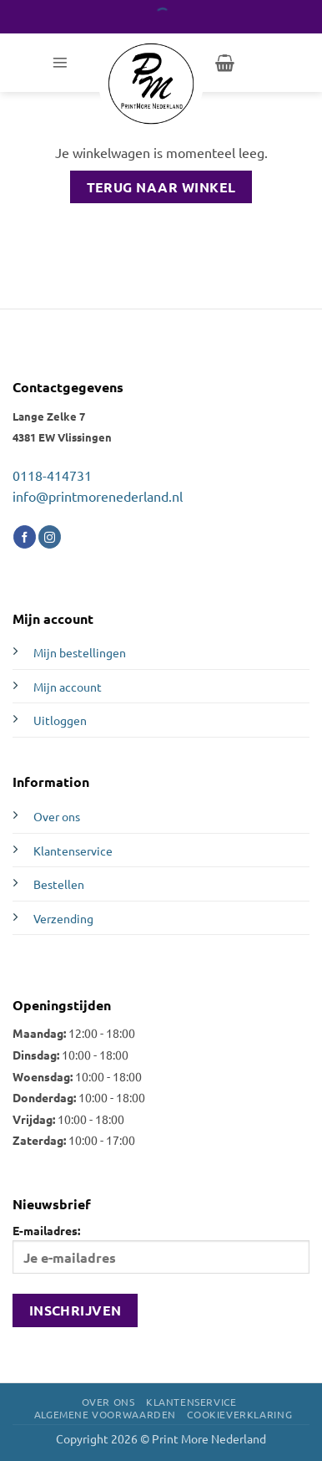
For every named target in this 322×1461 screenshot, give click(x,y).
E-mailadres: (161, 1248)
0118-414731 (52, 475)
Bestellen (58, 883)
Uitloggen (60, 720)
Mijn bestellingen (79, 652)
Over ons (56, 816)
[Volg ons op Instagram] (49, 537)
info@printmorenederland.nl (98, 496)
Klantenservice (73, 850)
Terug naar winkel (161, 187)
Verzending (63, 918)
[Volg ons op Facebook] (24, 537)
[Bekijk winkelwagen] (224, 62)
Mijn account (67, 686)
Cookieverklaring (239, 1414)
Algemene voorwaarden (105, 1414)
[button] (60, 62)
